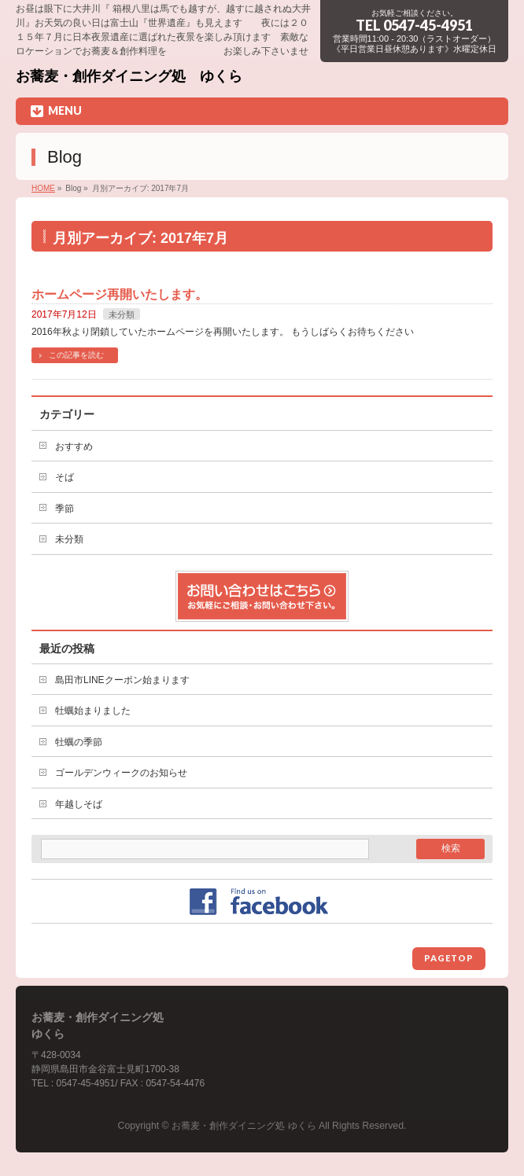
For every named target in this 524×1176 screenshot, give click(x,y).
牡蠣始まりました (93, 710)
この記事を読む (76, 355)
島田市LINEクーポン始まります (122, 679)
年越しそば (78, 804)
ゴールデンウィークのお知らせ (121, 772)
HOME (43, 188)
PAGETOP (449, 958)
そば (64, 477)
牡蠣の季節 (78, 742)
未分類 (122, 314)
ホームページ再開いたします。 (119, 294)
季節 (64, 508)
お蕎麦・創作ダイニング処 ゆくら (129, 76)
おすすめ (74, 446)
